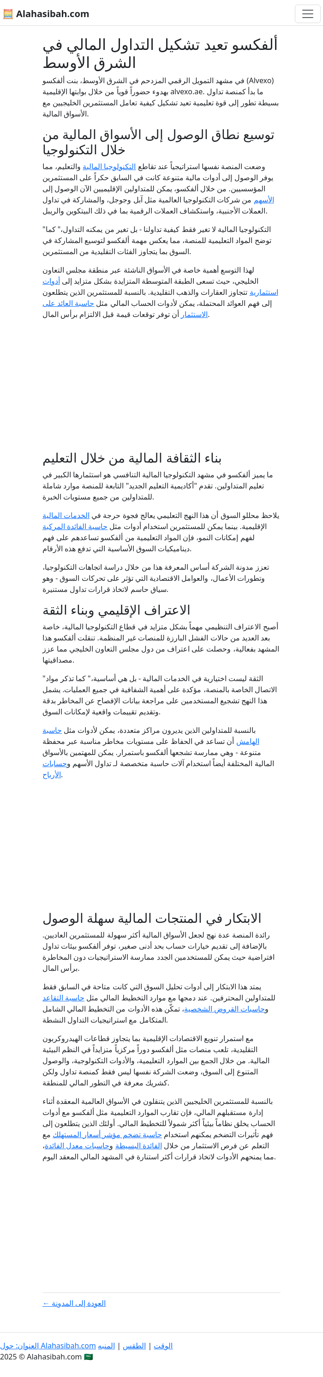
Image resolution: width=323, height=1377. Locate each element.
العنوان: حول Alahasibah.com (48, 1345)
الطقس (134, 1345)
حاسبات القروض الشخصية (224, 1009)
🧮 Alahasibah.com (45, 13)
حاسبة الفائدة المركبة (75, 526)
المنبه (106, 1345)
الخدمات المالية (66, 515)
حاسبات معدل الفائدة (77, 1145)
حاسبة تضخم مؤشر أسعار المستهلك (107, 1134)
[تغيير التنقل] (308, 14)
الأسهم (264, 200)
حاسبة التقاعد (63, 998)
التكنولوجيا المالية (109, 166)
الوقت (163, 1345)
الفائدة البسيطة (138, 1145)
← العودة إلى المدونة (74, 1303)
